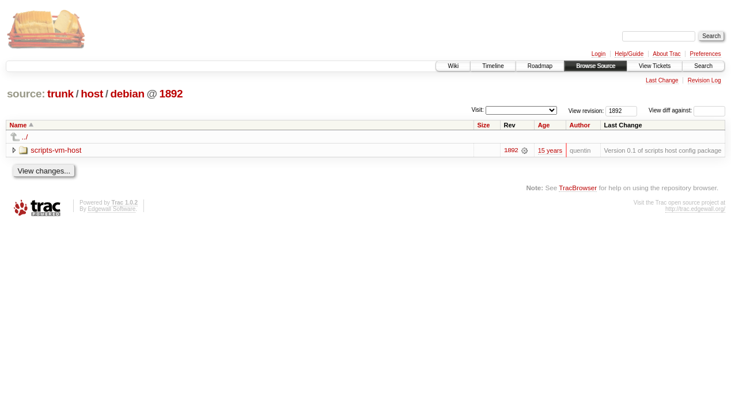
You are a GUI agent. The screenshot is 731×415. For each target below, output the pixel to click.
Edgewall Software (111, 209)
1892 (171, 94)
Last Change (662, 80)
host (92, 94)
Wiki (453, 66)
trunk (60, 94)
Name (18, 125)
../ (25, 137)
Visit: (477, 110)
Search (703, 66)
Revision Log (704, 80)
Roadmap (540, 66)
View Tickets (655, 66)
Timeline (492, 66)
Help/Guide (629, 54)
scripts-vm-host (56, 150)
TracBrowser (578, 187)
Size (483, 125)
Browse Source (595, 66)
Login (598, 54)
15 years (550, 150)
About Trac (666, 54)
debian (127, 94)
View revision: (586, 110)
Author (580, 125)
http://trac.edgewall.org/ (695, 209)
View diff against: (687, 110)
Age (544, 125)
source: (26, 94)
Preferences (705, 54)
